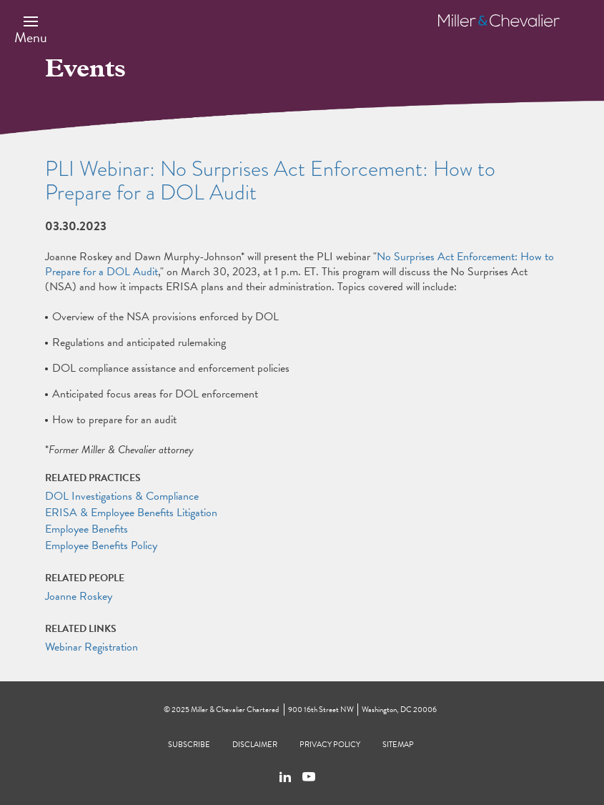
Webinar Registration (91, 647)
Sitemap (398, 745)
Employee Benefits (86, 529)
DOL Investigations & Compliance (122, 496)
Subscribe (189, 745)
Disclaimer (254, 745)
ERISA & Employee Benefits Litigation (131, 512)
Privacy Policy (329, 745)
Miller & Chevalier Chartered (235, 709)
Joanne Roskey (78, 596)
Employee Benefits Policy (101, 545)
